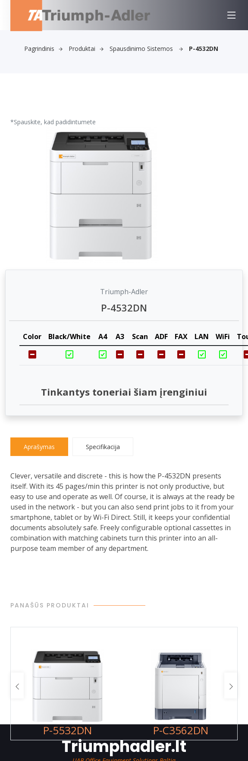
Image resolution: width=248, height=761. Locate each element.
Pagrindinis (43, 48)
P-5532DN (67, 730)
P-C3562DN (180, 730)
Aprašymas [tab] (39, 447)
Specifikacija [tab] (103, 447)
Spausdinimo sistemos (146, 48)
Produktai (86, 48)
